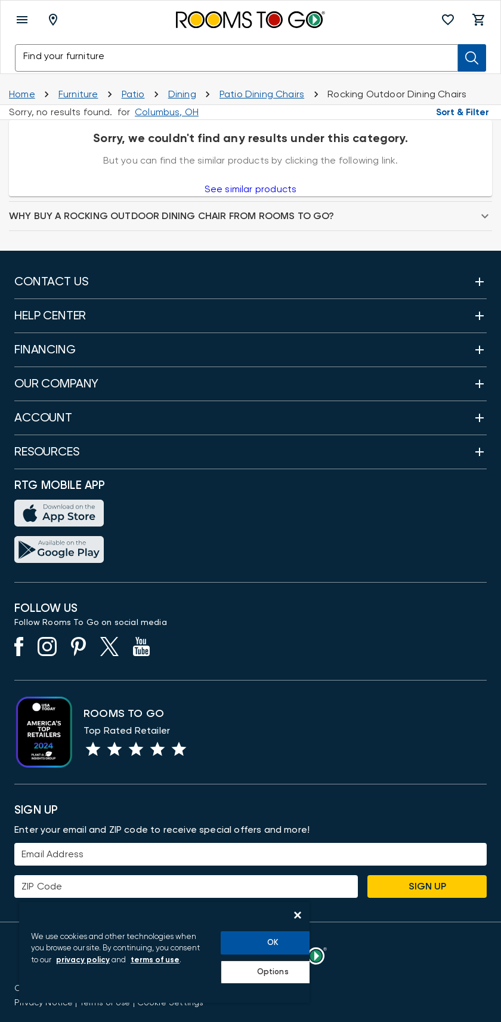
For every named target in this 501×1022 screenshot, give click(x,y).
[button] (448, 20)
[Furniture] (78, 94)
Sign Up (427, 886)
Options (273, 972)
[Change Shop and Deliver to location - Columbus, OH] (166, 112)
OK (273, 943)
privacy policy (83, 960)
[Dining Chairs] (261, 94)
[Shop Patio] (133, 94)
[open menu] (22, 19)
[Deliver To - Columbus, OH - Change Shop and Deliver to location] (55, 19)
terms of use (155, 960)
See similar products (250, 189)
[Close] (297, 915)
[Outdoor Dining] (182, 94)
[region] (164, 952)
